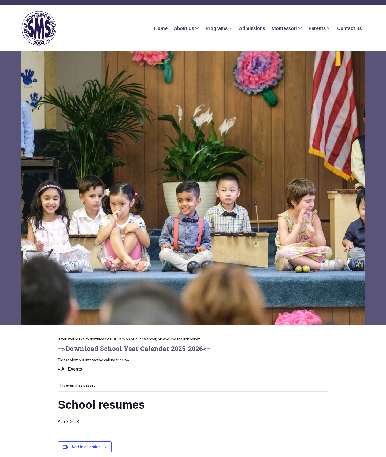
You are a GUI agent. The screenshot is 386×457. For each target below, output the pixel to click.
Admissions (252, 28)
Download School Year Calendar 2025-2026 (134, 348)
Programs (217, 28)
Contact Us (349, 28)
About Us (184, 28)
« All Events (70, 369)
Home (161, 28)
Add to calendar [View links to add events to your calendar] (86, 447)
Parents (317, 28)
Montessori (284, 28)
